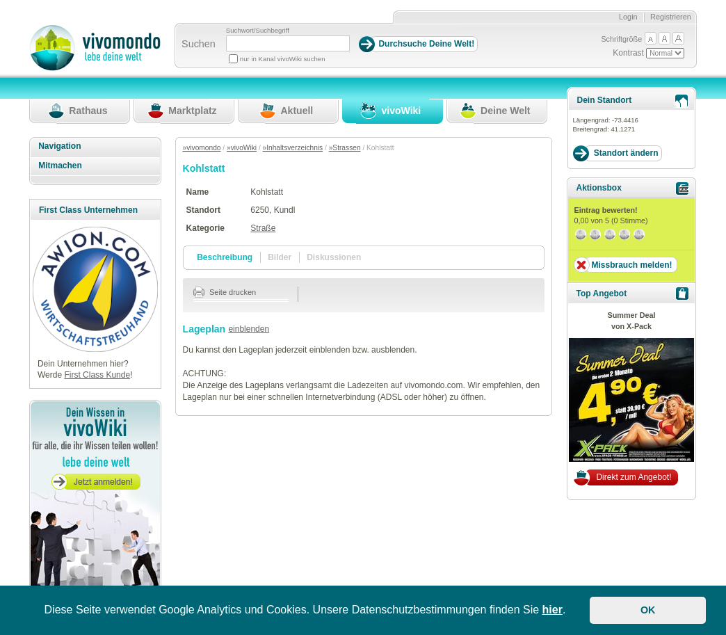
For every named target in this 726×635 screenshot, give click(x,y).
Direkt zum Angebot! (633, 477)
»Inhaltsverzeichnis (293, 148)
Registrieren (670, 17)
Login (628, 17)
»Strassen (345, 148)
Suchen (199, 43)
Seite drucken (225, 292)
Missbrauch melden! (631, 265)
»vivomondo (202, 148)
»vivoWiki (242, 148)
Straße (262, 228)
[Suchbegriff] (288, 43)
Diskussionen (334, 257)
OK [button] (648, 610)
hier (552, 610)
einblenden (248, 329)
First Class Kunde (97, 375)
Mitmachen (60, 165)
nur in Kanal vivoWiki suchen (282, 59)
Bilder (279, 257)
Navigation (59, 146)
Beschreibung (224, 257)
